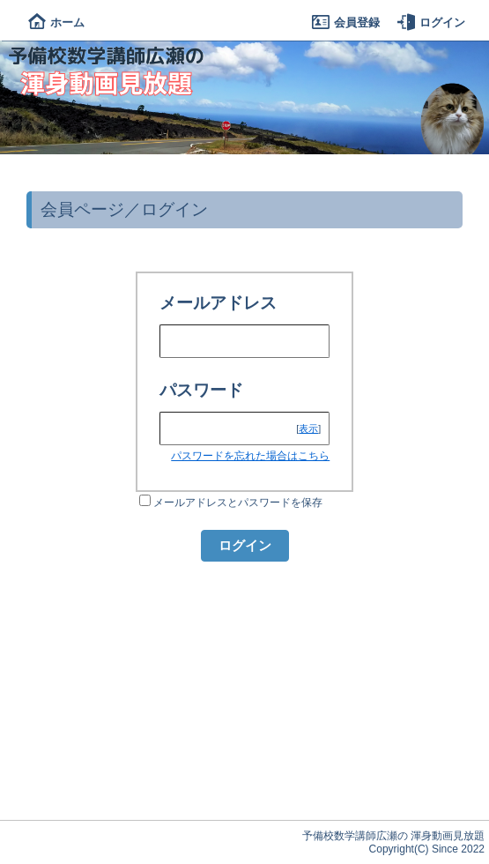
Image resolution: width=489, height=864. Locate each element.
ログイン (431, 22)
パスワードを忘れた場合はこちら (250, 456)
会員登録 (346, 22)
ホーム (56, 22)
